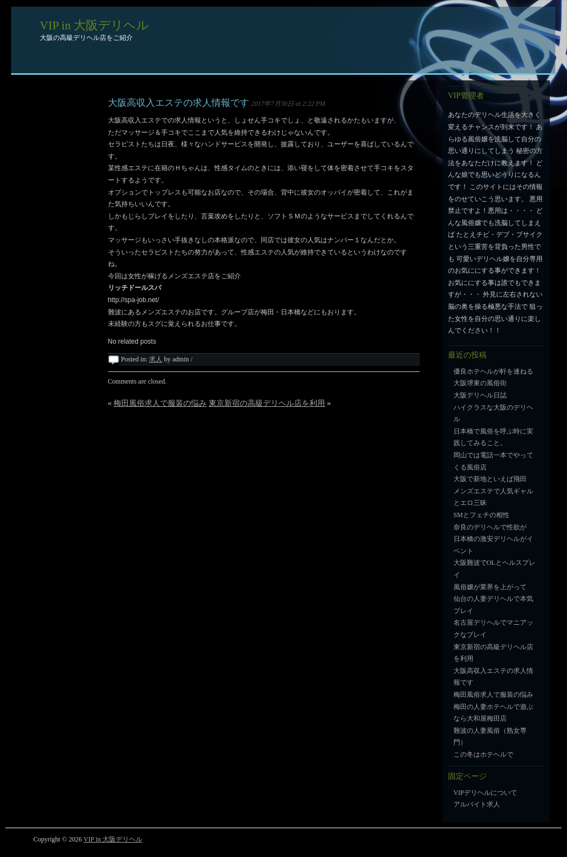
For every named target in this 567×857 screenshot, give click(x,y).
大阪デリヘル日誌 (480, 395)
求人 (155, 359)
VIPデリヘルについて (485, 793)
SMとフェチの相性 (481, 515)
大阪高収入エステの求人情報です (178, 103)
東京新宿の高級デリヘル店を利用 (267, 403)
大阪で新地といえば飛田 (490, 479)
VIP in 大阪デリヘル (95, 25)
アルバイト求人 (476, 804)
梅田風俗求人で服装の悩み (160, 403)
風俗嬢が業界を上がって (490, 587)
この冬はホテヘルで (483, 754)
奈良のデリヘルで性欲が (490, 527)
